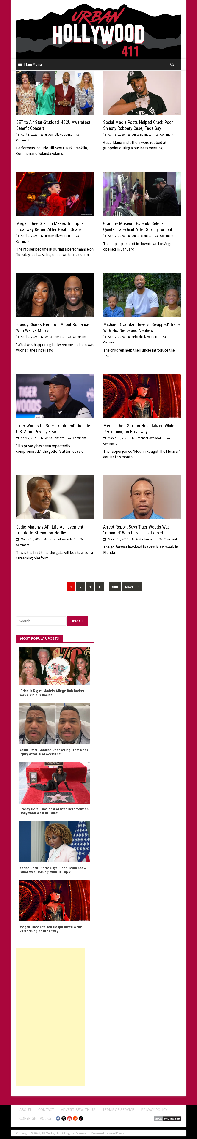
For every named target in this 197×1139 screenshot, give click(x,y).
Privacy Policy (154, 1109)
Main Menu (33, 64)
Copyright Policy (35, 1118)
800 (115, 587)
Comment (22, 140)
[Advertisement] (50, 1017)
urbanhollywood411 (58, 134)
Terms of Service (118, 1109)
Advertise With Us (78, 1109)
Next (132, 587)
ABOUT (25, 1109)
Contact (46, 1109)
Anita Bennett (141, 134)
